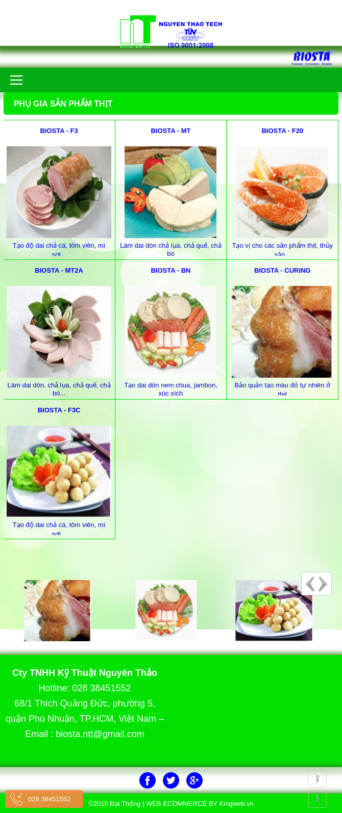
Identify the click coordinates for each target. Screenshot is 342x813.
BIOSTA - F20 (282, 131)
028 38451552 (49, 799)
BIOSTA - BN (170, 270)
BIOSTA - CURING (282, 270)
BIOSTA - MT (170, 131)
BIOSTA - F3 (59, 131)
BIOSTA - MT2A (59, 270)
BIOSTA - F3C (59, 410)
